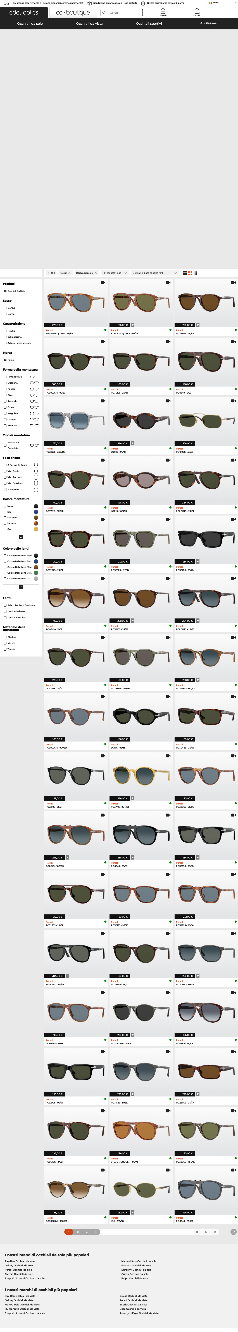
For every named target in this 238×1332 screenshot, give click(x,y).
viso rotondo (21, 320)
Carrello (197, 15)
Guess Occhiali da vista (133, 1138)
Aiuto (161, 1241)
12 (206, 1074)
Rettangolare (21, 220)
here (95, 1198)
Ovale (21, 250)
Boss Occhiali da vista (133, 1151)
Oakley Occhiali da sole (19, 1108)
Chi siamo (9, 1241)
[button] (24, 12)
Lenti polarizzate (14, 454)
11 (197, 1074)
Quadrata (21, 226)
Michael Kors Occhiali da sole (138, 1104)
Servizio (85, 1241)
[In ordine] (155, 115)
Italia (215, 2)
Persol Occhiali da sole (18, 1112)
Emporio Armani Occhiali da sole (24, 1121)
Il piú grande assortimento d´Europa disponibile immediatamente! (47, 3)
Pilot (21, 238)
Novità (9, 173)
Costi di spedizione (91, 1251)
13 (215, 1074)
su (233, 1314)
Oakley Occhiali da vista (19, 1143)
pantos (21, 232)
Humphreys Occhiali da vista (22, 1151)
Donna (9, 150)
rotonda (21, 244)
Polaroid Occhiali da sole (136, 1108)
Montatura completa (21, 288)
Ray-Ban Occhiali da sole (20, 1104)
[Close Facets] (21, 116)
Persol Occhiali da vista (133, 1143)
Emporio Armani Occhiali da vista (25, 1156)
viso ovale (21, 314)
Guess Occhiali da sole (134, 1117)
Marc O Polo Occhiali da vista (22, 1147)
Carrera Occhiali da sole (19, 1117)
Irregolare (21, 256)
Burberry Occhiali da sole (136, 1112)
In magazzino (13, 179)
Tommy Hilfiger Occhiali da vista (139, 1156)
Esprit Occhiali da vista (133, 1147)
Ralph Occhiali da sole (134, 1121)
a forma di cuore (21, 308)
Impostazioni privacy (15, 1246)
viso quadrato (21, 326)
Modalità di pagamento (94, 1246)
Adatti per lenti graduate (19, 448)
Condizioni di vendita (15, 1314)
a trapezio (21, 332)
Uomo (9, 157)
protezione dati (39, 1314)
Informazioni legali (60, 1314)
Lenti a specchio (14, 460)
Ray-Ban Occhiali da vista (20, 1138)
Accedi (163, 15)
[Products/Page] (115, 115)
